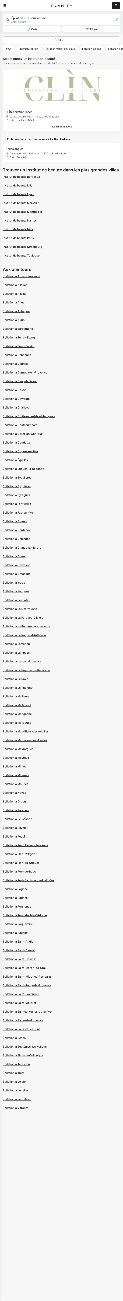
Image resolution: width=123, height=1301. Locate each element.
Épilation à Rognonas (17, 906)
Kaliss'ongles (14, 149)
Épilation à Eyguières (17, 486)
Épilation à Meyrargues (18, 749)
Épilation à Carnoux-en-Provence (25, 372)
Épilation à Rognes (15, 897)
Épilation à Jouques (16, 591)
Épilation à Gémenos (16, 539)
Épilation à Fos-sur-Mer (18, 512)
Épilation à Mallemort (17, 705)
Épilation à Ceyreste (16, 398)
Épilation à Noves (14, 792)
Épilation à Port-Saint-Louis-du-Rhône (28, 880)
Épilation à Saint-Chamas (20, 959)
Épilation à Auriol (14, 320)
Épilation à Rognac (15, 889)
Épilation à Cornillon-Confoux (23, 433)
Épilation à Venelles (16, 1090)
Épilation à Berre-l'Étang (19, 337)
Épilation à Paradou (16, 810)
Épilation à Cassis (15, 390)
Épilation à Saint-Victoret (19, 1003)
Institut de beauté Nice (18, 229)
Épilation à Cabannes (17, 355)
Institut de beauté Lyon (18, 194)
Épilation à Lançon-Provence (22, 661)
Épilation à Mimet (14, 766)
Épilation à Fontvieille (17, 504)
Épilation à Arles (13, 302)
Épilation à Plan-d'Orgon (19, 854)
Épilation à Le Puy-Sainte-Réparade (26, 670)
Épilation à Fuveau (15, 521)
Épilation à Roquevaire (18, 924)
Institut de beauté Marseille (21, 203)
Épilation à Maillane (16, 696)
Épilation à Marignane (17, 714)
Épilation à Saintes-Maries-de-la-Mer (27, 1011)
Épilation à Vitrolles (16, 1108)
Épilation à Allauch (15, 285)
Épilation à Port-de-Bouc (19, 871)
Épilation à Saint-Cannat (19, 950)
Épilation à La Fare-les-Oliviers (23, 617)
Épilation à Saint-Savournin (21, 994)
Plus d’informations (61, 126)
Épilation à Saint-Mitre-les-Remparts (27, 976)
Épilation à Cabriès (15, 363)
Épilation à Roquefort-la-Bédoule (25, 915)
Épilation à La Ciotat (16, 600)
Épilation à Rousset (16, 933)
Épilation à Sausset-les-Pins (21, 1029)
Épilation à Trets (13, 1073)
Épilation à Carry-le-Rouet (20, 381)
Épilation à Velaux (14, 1081)
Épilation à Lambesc (16, 652)
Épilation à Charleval (16, 407)
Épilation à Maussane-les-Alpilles (25, 740)
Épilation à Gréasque (16, 574)
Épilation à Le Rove (15, 679)
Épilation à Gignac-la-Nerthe (22, 547)
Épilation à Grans (14, 556)
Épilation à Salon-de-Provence (23, 1020)
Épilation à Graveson (16, 565)
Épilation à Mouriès (15, 784)
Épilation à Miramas (16, 775)
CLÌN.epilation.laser (19, 112)
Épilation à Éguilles (15, 460)
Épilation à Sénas (14, 1038)
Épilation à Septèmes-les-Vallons (25, 1046)
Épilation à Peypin (15, 836)
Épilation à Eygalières (17, 477)
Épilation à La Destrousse (20, 609)
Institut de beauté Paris (18, 238)
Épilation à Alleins (14, 293)
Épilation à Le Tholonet (18, 687)
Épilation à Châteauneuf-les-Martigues (29, 416)
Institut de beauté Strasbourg (22, 246)
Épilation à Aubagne (16, 311)
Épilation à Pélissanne (17, 819)
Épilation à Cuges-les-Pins (20, 451)
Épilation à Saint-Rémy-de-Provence (27, 985)
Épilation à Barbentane (18, 328)
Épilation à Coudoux (16, 442)
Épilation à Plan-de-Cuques (21, 862)
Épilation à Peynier (15, 827)
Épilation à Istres (14, 582)
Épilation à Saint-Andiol (18, 941)
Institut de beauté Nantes (20, 220)
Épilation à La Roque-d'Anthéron (24, 635)
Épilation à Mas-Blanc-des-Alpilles (26, 731)
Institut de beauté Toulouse (21, 255)
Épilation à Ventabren (17, 1099)
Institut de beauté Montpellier (22, 211)
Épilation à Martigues (17, 722)
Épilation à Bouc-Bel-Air (18, 346)
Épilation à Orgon (14, 801)
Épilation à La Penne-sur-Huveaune (26, 626)
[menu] (5, 6)
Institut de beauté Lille (17, 185)
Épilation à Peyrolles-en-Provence (25, 845)
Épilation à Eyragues (16, 495)
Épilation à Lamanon (16, 644)
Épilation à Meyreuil (16, 757)
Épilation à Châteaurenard (20, 425)
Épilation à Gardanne (17, 530)
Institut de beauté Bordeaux (21, 176)
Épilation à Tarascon (16, 1064)
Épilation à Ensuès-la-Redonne (23, 468)
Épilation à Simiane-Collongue (23, 1055)
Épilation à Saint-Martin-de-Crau (25, 968)
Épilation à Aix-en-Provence (21, 276)
